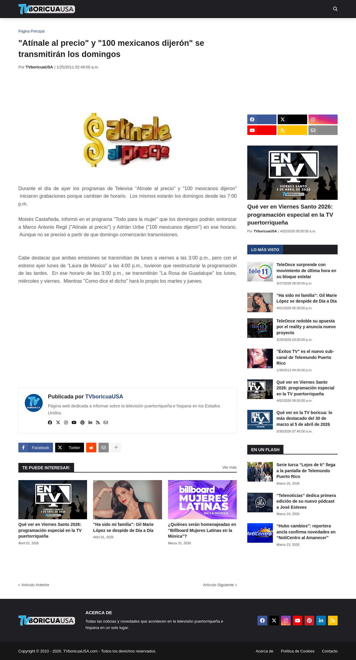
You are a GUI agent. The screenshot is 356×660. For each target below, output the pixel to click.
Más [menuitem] (260, 27)
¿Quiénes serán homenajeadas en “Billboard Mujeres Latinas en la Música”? (202, 530)
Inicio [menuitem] (29, 27)
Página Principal (31, 31)
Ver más (229, 467)
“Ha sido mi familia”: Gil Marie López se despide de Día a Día (123, 527)
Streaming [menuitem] (174, 27)
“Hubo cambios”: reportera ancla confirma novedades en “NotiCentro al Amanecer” (306, 531)
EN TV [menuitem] (84, 27)
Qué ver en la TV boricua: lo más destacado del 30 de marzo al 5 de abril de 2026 (304, 418)
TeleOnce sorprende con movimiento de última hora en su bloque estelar (306, 270)
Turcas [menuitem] (143, 27)
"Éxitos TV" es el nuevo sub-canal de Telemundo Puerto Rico (305, 357)
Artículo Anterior (35, 585)
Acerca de (264, 651)
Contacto (330, 651)
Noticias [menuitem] (55, 27)
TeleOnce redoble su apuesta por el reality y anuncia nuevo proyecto (306, 327)
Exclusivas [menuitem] (209, 27)
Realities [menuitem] (115, 27)
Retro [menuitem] (239, 27)
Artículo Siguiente (218, 585)
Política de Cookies (297, 651)
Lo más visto (265, 249)
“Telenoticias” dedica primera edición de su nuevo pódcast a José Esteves (306, 501)
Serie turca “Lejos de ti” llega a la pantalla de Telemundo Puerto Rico (305, 470)
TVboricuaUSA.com (80, 651)
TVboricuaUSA (104, 397)
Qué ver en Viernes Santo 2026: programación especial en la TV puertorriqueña (50, 530)
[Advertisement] (128, 91)
